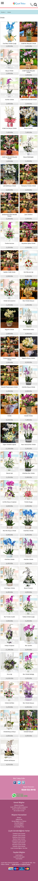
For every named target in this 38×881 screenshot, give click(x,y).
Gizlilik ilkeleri (16, 864)
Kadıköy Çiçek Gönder (19, 842)
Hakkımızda (19, 819)
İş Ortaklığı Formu (19, 826)
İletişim (19, 817)
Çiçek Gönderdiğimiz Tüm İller (19, 848)
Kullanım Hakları (26, 864)
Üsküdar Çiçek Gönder (19, 846)
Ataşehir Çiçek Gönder (19, 835)
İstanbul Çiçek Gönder (19, 833)
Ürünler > (3, 12)
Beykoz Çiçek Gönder (19, 839)
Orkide (9, 12)
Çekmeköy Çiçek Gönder (19, 841)
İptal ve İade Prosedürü (19, 809)
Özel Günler (19, 858)
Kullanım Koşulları (19, 805)
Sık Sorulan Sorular (19, 810)
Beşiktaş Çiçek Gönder (19, 837)
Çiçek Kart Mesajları (19, 857)
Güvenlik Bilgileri (19, 823)
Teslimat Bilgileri (19, 825)
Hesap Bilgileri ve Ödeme (19, 821)
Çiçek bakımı (19, 855)
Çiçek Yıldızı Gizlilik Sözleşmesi (19, 807)
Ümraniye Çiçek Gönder (19, 844)
